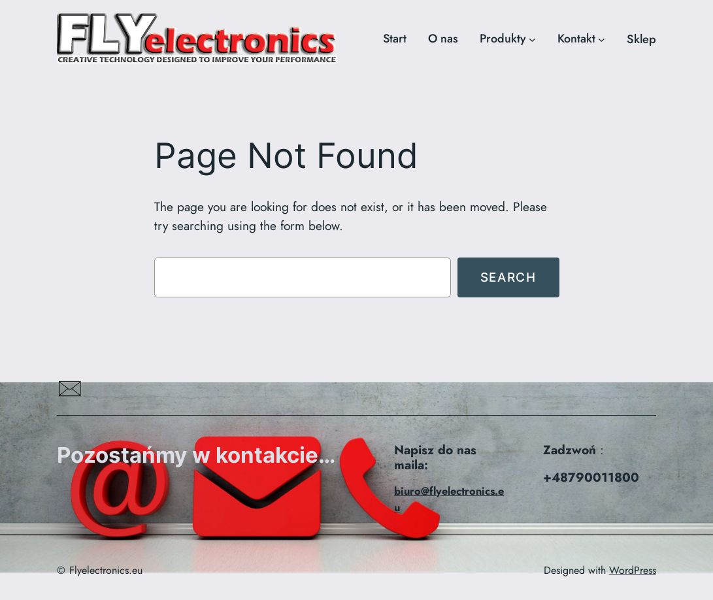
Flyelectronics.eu (105, 570)
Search (508, 277)
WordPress (632, 570)
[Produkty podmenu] (532, 39)
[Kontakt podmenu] (601, 39)
